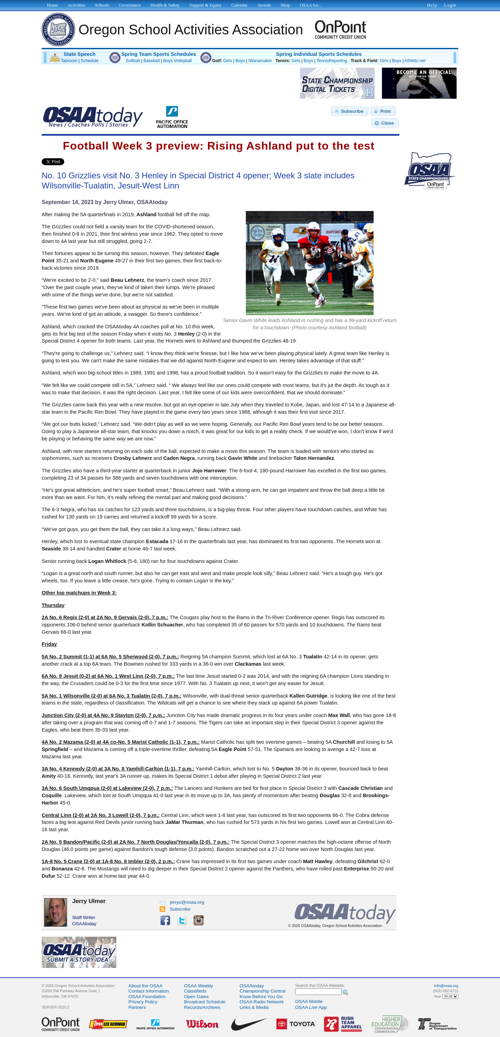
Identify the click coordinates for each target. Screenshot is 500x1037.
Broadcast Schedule (204, 1001)
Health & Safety (165, 5)
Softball (133, 60)
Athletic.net (415, 60)
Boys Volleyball (177, 60)
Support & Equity (206, 5)
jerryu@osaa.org (182, 902)
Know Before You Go (261, 996)
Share (76, 161)
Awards (264, 5)
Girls (227, 60)
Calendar (239, 5)
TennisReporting (331, 60)
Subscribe (175, 909)
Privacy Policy (142, 1001)
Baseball (151, 60)
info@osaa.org (446, 986)
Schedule (90, 60)
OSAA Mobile (309, 1001)
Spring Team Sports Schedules (158, 54)
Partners (137, 1007)
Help (432, 5)
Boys (240, 60)
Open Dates (196, 996)
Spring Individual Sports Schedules (319, 54)
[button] (349, 111)
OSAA (252, 985)
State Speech (79, 54)
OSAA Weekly (198, 985)
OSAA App (311, 1007)
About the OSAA (145, 985)
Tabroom (69, 60)
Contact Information (148, 991)
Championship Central (262, 991)
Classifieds (195, 991)
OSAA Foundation (147, 996)
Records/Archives (202, 1007)
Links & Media (254, 1007)
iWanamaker (260, 60)
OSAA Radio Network (262, 1001)
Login (450, 5)
